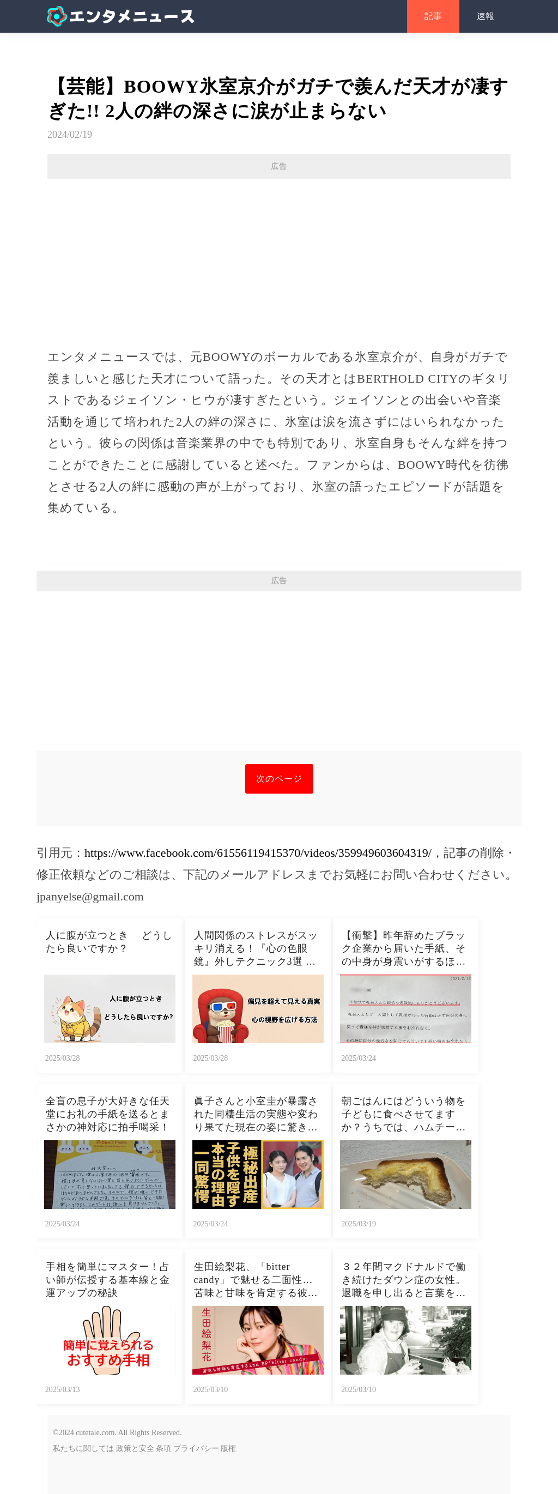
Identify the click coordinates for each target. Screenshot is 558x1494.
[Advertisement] (279, 258)
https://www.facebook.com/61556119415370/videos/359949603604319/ (258, 853)
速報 (485, 16)
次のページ (279, 778)
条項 (163, 1448)
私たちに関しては (83, 1448)
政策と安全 (135, 1448)
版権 (228, 1448)
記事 (433, 16)
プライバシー (196, 1448)
